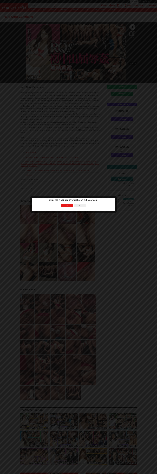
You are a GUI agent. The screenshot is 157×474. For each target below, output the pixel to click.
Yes (72, 238)
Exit (85, 238)
